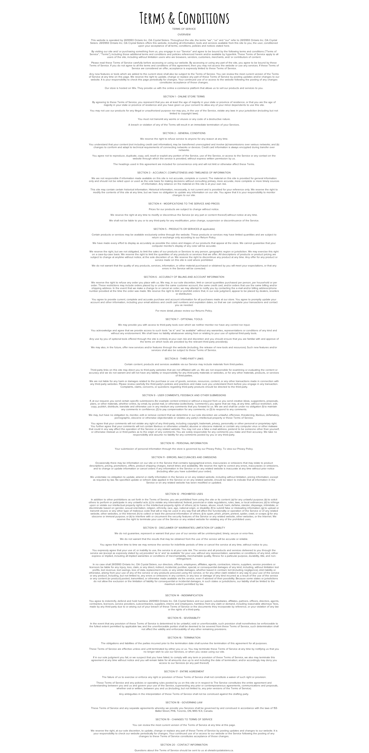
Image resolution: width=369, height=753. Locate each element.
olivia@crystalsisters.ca (220, 750)
